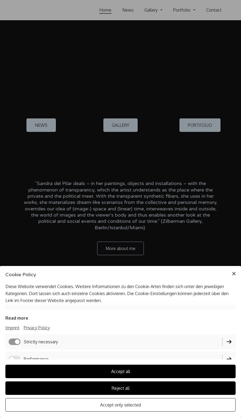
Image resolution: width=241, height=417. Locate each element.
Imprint (12, 327)
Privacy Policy (37, 327)
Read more (16, 318)
